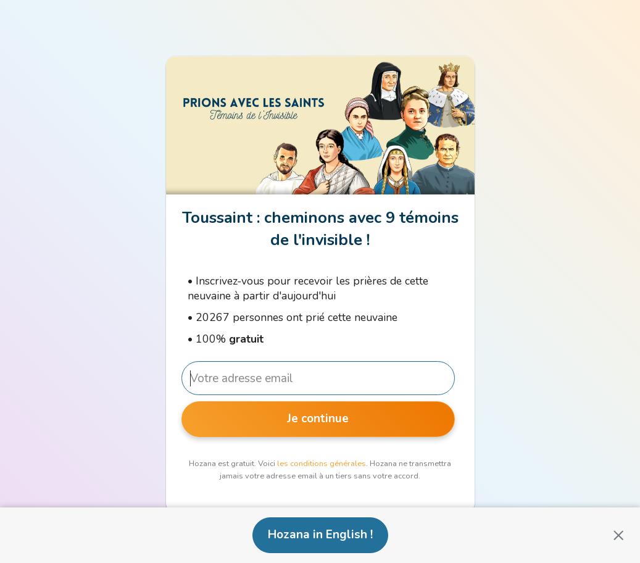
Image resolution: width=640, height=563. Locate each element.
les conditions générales (321, 463)
